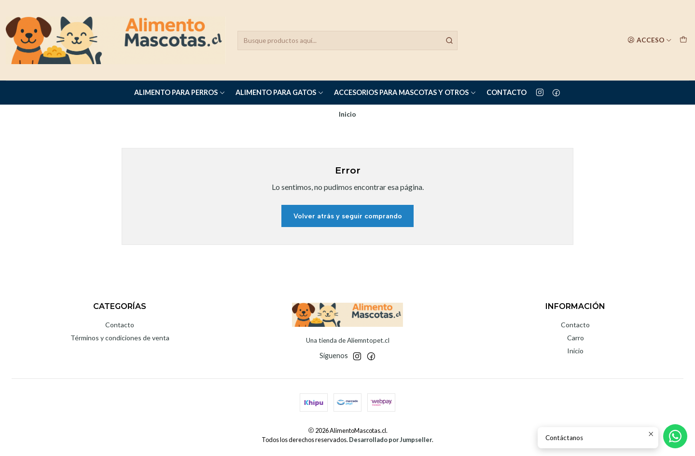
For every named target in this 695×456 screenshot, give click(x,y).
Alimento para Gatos (280, 92)
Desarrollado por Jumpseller (390, 439)
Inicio (575, 351)
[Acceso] (649, 40)
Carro (575, 338)
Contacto (506, 92)
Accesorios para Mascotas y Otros (405, 92)
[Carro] (683, 40)
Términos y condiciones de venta (119, 338)
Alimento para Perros (179, 92)
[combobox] (347, 40)
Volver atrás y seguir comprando (347, 216)
